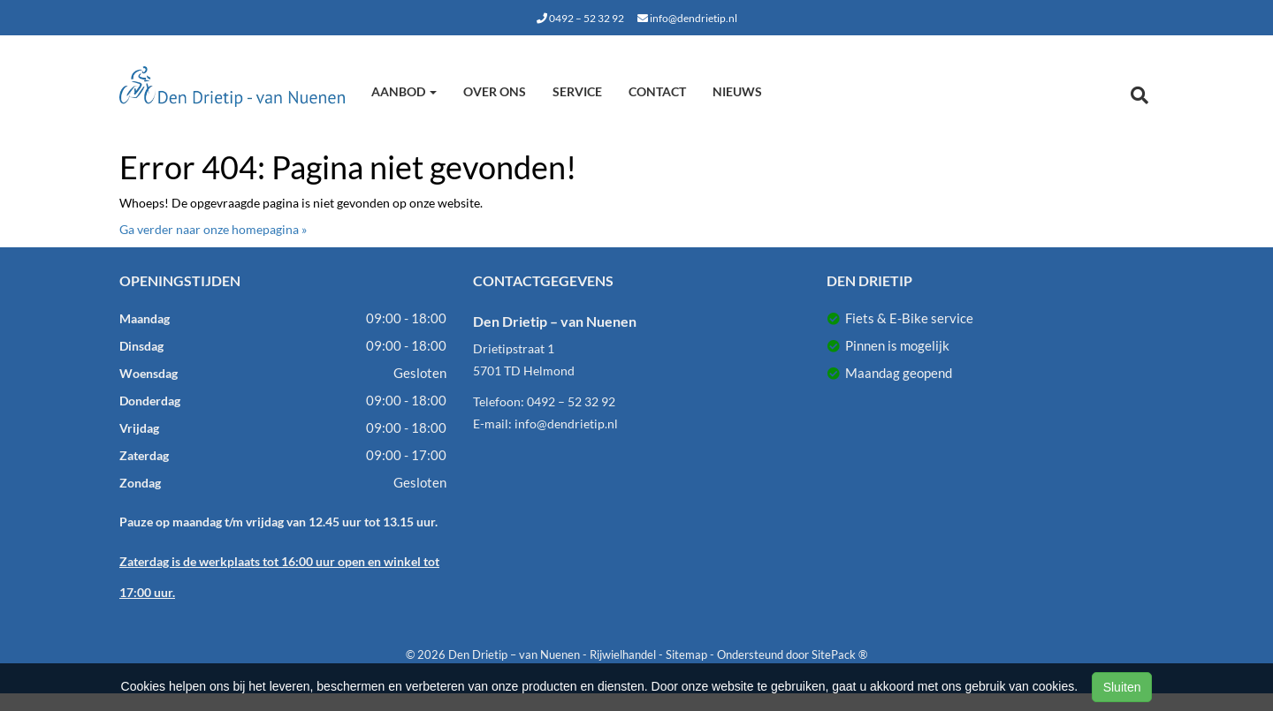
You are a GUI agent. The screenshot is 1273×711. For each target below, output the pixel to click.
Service (577, 91)
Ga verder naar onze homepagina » (213, 229)
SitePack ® (839, 654)
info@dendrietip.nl (687, 18)
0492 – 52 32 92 (580, 18)
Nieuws (737, 91)
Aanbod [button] (404, 91)
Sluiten (1122, 687)
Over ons (494, 91)
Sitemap (686, 654)
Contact (657, 91)
